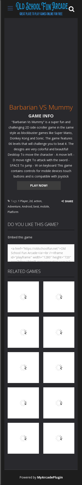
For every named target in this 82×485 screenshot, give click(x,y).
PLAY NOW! (38, 185)
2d (31, 201)
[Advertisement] (41, 59)
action (38, 201)
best (36, 206)
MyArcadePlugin (50, 477)
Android (27, 206)
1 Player (23, 201)
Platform (13, 212)
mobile (44, 206)
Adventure (14, 206)
